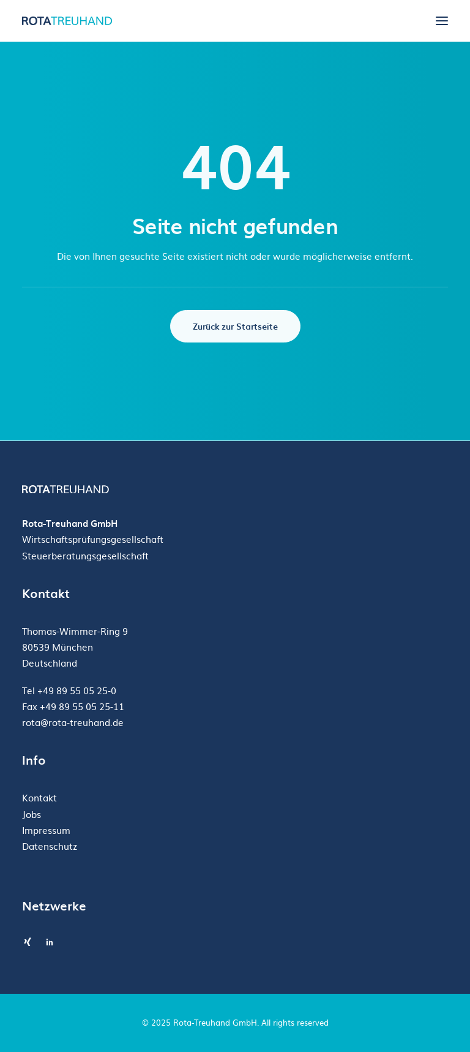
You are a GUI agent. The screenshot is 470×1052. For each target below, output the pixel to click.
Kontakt (39, 797)
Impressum (46, 830)
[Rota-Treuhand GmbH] (68, 21)
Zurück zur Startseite (235, 326)
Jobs (31, 814)
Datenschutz (49, 846)
